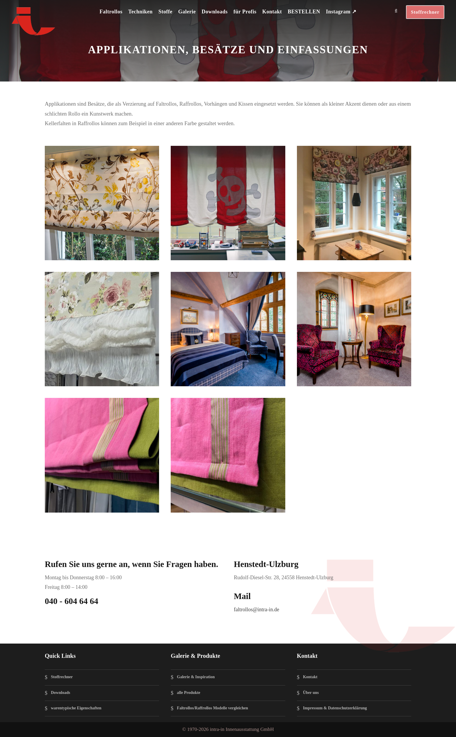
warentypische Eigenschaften (76, 708)
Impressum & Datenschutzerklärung (335, 708)
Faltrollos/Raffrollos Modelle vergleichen (212, 708)
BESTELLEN (304, 12)
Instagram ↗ (341, 12)
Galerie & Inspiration (196, 677)
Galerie (187, 12)
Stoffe (165, 12)
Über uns (311, 692)
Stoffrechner (425, 12)
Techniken (140, 12)
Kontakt (272, 12)
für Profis (245, 12)
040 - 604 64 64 (71, 601)
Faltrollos (110, 12)
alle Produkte (188, 692)
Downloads (215, 12)
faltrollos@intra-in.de (256, 609)
